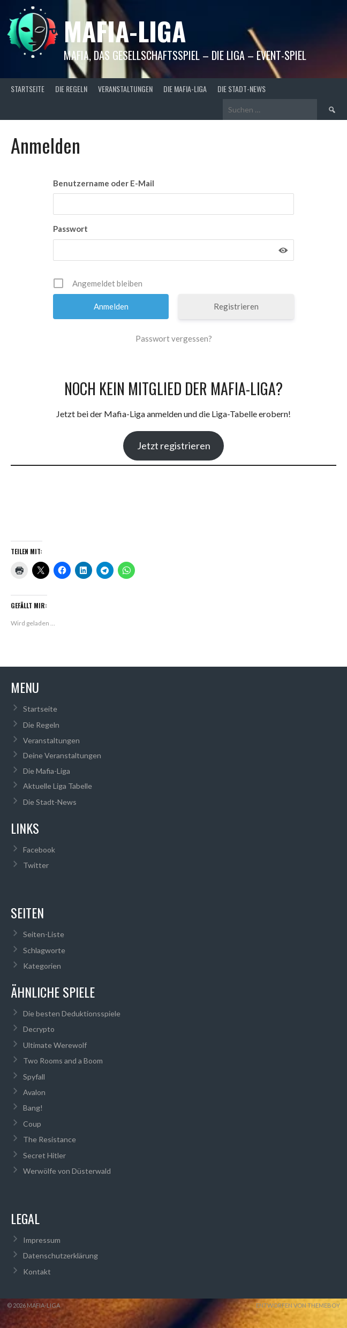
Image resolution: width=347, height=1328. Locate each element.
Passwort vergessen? (173, 338)
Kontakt (37, 1271)
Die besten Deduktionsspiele (71, 1013)
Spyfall (34, 1076)
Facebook (39, 849)
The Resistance (49, 1139)
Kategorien (42, 965)
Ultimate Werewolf (55, 1045)
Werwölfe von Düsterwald (67, 1170)
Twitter (36, 865)
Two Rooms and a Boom (63, 1060)
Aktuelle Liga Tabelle (57, 785)
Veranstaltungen (125, 88)
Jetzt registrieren (173, 445)
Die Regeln (71, 88)
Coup (32, 1123)
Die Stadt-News (241, 88)
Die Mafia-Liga (185, 88)
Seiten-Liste (43, 934)
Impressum (42, 1239)
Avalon (34, 1092)
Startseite (27, 88)
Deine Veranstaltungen (62, 755)
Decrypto (39, 1028)
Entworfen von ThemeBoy (298, 1305)
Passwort (70, 228)
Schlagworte (44, 950)
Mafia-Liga (125, 31)
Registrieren (236, 306)
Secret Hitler (44, 1155)
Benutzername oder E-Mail (103, 183)
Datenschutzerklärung (60, 1255)
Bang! (33, 1107)
